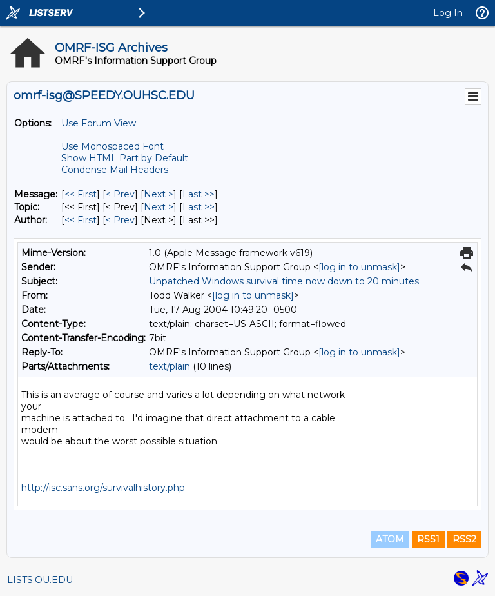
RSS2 (464, 539)
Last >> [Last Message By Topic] (198, 207)
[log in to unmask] (359, 267)
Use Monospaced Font (112, 146)
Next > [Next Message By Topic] (158, 207)
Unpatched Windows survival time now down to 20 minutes (284, 281)
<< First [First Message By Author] (80, 220)
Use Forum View (98, 123)
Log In (448, 13)
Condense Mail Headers (114, 169)
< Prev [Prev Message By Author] (120, 220)
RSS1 (428, 539)
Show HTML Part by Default (124, 158)
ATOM (390, 539)
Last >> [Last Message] (198, 194)
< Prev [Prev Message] (120, 194)
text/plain (169, 366)
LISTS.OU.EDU (40, 580)
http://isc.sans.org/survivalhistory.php (103, 487)
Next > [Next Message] (158, 194)
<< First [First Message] (80, 194)
